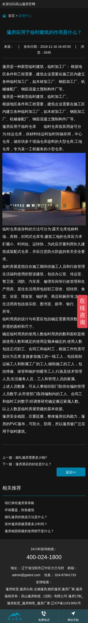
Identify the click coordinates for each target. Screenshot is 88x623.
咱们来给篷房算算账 (19, 503)
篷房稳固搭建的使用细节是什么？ (29, 531)
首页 (11, 16)
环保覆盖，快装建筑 (19, 510)
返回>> (71, 472)
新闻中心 (25, 16)
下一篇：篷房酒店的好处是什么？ (27, 464)
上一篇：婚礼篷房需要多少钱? (24, 457)
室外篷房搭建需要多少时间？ (26, 524)
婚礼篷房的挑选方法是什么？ (26, 517)
